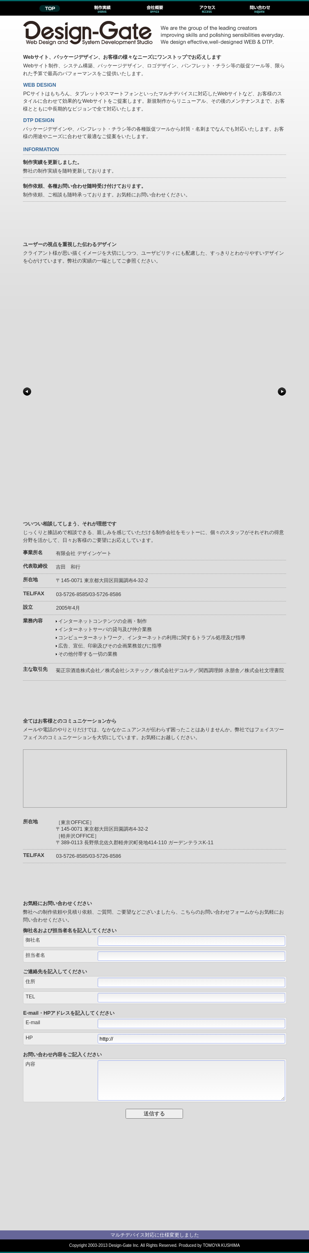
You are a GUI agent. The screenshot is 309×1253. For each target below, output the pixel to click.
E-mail (32, 1022)
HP (28, 1038)
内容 (30, 1064)
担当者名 (35, 955)
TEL (30, 997)
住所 (30, 981)
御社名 (32, 940)
